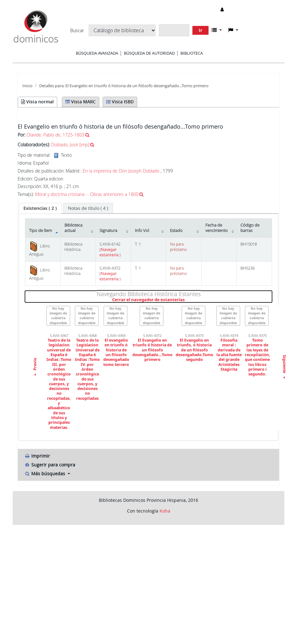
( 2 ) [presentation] (40, 208)
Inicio (27, 85)
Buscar (77, 30)
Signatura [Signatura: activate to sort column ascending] (108, 230)
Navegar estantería (109, 252)
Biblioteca (191, 53)
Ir (200, 30)
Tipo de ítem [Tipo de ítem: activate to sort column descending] (40, 230)
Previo (35, 368)
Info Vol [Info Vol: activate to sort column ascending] (142, 230)
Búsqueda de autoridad (149, 53)
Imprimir (37, 456)
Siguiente (284, 367)
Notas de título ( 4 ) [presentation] (88, 208)
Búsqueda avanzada (97, 53)
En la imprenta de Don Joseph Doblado (121, 171)
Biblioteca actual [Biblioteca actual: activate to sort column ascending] (73, 227)
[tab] (40, 208)
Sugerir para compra (49, 465)
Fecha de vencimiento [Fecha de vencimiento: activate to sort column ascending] (216, 227)
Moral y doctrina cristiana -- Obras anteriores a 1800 (86, 194)
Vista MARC (80, 102)
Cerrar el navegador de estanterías (186, 299)
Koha (165, 511)
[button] (217, 30)
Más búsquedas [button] (45, 474)
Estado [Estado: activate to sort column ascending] (176, 230)
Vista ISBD (120, 102)
